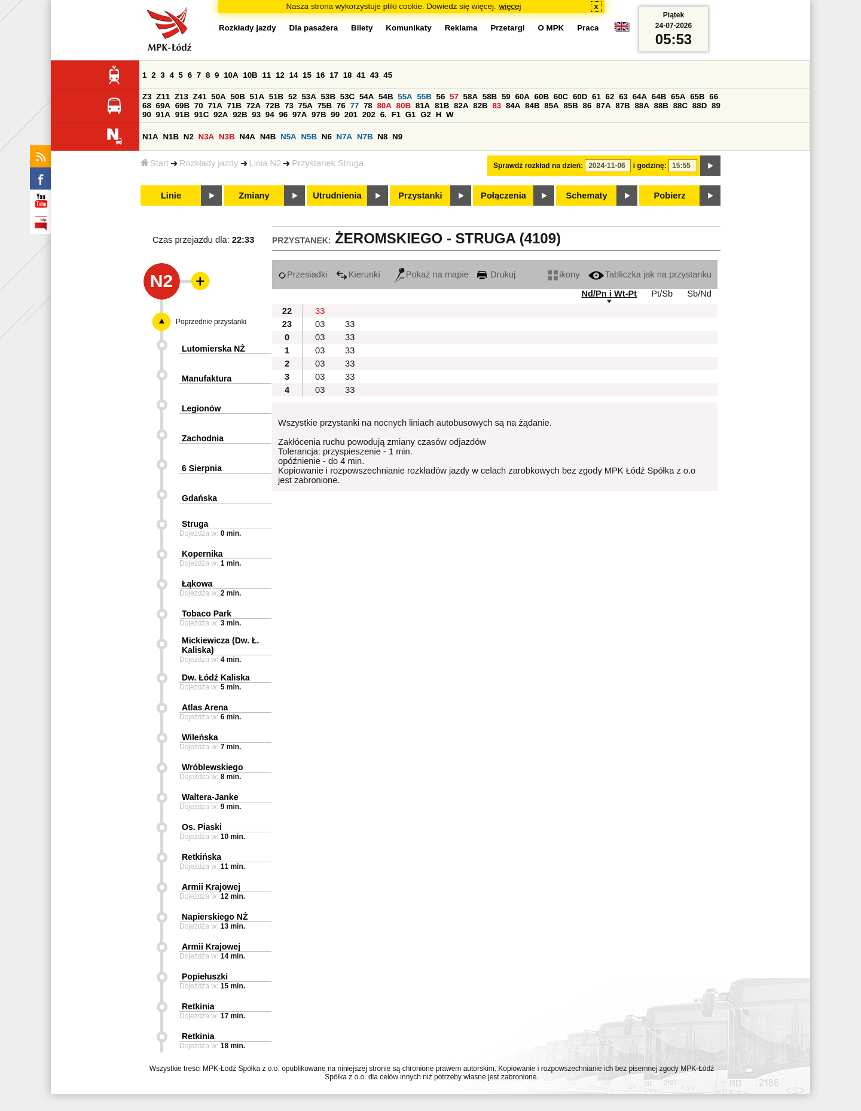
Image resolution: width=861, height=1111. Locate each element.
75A (305, 105)
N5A (288, 136)
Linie (171, 195)
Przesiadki (303, 274)
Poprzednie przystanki (211, 322)
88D (699, 105)
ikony (563, 274)
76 (341, 105)
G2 (425, 114)
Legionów (201, 408)
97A (299, 114)
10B (250, 75)
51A (257, 96)
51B (276, 96)
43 (374, 75)
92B (240, 114)
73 (289, 105)
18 (347, 75)
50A (218, 96)
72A (253, 105)
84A (513, 105)
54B (385, 96)
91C (201, 114)
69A (163, 105)
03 (320, 324)
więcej (510, 6)
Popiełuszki (205, 976)
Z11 (163, 96)
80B (403, 105)
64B (659, 96)
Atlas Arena (205, 707)
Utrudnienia (337, 195)
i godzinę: (650, 165)
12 (280, 75)
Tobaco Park (206, 613)
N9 (397, 136)
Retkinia (198, 1006)
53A (308, 96)
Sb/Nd (699, 293)
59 (506, 96)
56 (440, 96)
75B (324, 105)
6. (383, 114)
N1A (150, 136)
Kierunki (358, 274)
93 (256, 114)
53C (347, 96)
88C (680, 105)
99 (335, 114)
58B (490, 96)
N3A (207, 136)
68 (146, 105)
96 (283, 114)
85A (551, 105)
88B (661, 105)
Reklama (461, 27)
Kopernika (202, 553)
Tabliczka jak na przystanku (650, 274)
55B (424, 96)
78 (368, 105)
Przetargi (507, 27)
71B (234, 105)
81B (442, 105)
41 (360, 75)
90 (146, 114)
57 (454, 96)
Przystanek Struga (328, 163)
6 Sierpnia (202, 468)
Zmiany (254, 195)
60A (522, 96)
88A (641, 105)
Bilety (362, 27)
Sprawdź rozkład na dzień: (538, 165)
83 (496, 105)
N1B (171, 136)
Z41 (200, 96)
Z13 (181, 96)
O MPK (551, 27)
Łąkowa (197, 583)
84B (532, 105)
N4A (247, 136)
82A (461, 105)
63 (623, 96)
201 (351, 114)
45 (387, 75)
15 (307, 75)
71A (214, 105)
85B (570, 105)
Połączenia (503, 195)
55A (405, 96)
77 (354, 105)
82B (480, 105)
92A (220, 114)
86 (587, 105)
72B (272, 105)
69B (182, 105)
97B (319, 114)
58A (470, 96)
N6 (327, 136)
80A (384, 105)
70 (198, 105)
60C (561, 96)
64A (640, 96)
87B (622, 105)
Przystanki (420, 195)
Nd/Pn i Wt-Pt (609, 293)
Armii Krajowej (211, 887)
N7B (365, 136)
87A (603, 105)
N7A (345, 136)
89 (716, 105)
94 (269, 114)
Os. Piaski (202, 827)
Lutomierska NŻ (213, 348)
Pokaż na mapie (432, 274)
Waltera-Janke (210, 797)
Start (155, 163)
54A (366, 96)
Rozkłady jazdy (209, 163)
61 (596, 96)
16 (320, 75)
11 (266, 75)
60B (542, 96)
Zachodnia (203, 438)
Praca (588, 27)
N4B (268, 136)
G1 (410, 114)
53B (328, 96)
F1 (396, 114)
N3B (227, 136)
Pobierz (670, 195)
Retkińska (201, 857)
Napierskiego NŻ (215, 916)
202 (368, 114)
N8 (382, 136)
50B (237, 96)
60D (580, 96)
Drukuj (496, 274)
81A (423, 105)
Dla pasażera (313, 27)
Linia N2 (265, 163)
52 (292, 96)
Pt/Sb (662, 293)
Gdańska (199, 498)
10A (231, 75)
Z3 (147, 96)
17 (333, 75)
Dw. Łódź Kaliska (216, 677)
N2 (189, 136)
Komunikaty (408, 27)
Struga (195, 524)
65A (678, 96)
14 (293, 75)
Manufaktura (206, 378)
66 (713, 96)
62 (610, 96)
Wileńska (200, 737)
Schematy (586, 195)
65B (697, 96)
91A (163, 114)
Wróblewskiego (212, 767)
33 (320, 311)
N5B (309, 136)
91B (182, 114)
